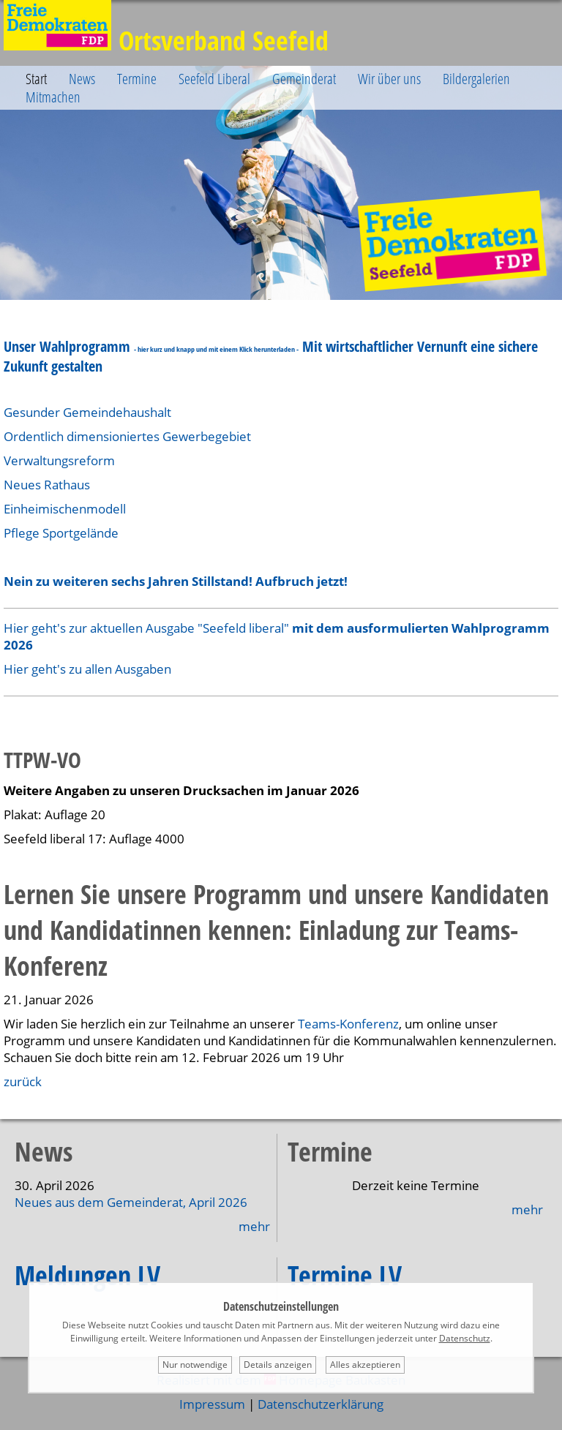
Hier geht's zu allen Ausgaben (87, 669)
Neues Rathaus (47, 484)
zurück (23, 1081)
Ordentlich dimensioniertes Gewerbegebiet (127, 436)
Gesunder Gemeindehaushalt (89, 412)
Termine (137, 78)
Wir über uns (389, 78)
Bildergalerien (476, 78)
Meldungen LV (87, 1275)
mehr (254, 1226)
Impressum (212, 1404)
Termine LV (345, 1275)
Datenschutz (464, 1338)
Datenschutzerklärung (320, 1404)
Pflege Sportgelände (61, 532)
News (82, 78)
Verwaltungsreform (59, 460)
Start (36, 78)
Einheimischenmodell (65, 508)
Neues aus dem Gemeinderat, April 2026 (131, 1202)
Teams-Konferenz (348, 1023)
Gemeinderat (304, 78)
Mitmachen (53, 97)
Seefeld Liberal (214, 78)
